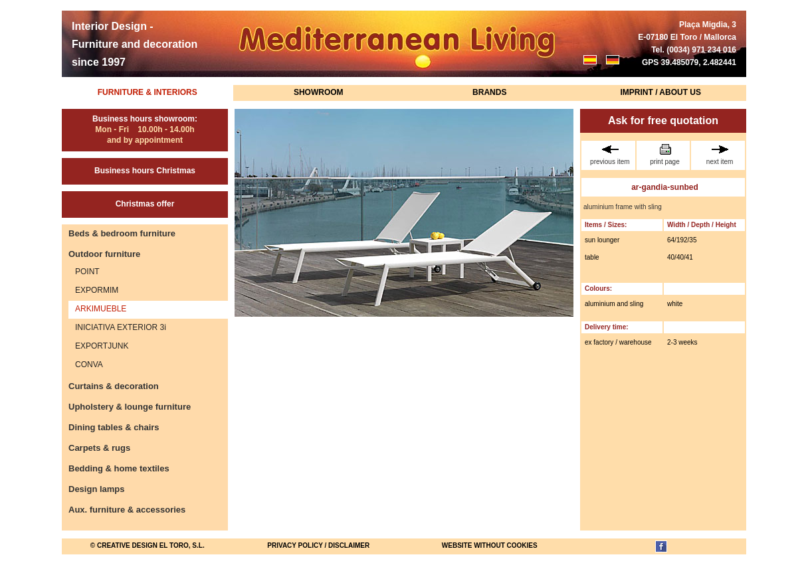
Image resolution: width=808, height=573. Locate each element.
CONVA (89, 364)
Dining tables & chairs (113, 427)
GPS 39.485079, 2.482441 (689, 62)
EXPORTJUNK (101, 346)
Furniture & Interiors (147, 92)
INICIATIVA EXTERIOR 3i (120, 327)
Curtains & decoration (113, 386)
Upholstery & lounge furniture (129, 407)
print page (665, 154)
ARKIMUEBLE (100, 308)
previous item (610, 154)
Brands (489, 92)
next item (719, 154)
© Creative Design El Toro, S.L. (147, 545)
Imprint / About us (660, 92)
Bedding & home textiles (118, 468)
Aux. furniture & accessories (126, 510)
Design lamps (96, 489)
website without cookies (490, 545)
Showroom (319, 92)
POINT (87, 271)
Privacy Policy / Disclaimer (318, 545)
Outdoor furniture (104, 254)
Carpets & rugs (99, 448)
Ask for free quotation (663, 120)
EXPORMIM (96, 290)
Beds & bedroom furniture (121, 233)
